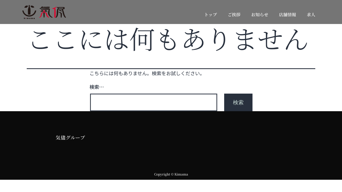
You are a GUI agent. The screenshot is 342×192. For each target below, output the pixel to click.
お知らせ (259, 14)
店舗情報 (287, 14)
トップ (210, 14)
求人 (311, 14)
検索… (97, 86)
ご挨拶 (234, 14)
